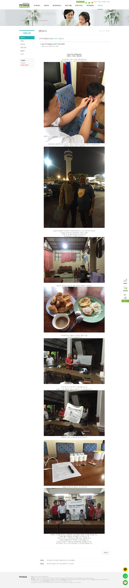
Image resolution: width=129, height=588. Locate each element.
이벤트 (22, 41)
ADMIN (79, 582)
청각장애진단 (90, 5)
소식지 (22, 54)
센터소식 (22, 37)
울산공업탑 (104, 1)
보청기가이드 (79, 5)
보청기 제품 (68, 5)
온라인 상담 (23, 47)
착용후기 (22, 51)
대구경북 (95, 1)
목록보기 (106, 552)
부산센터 (33, 579)
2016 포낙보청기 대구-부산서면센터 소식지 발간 (60, 564)
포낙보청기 (37, 5)
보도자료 (22, 44)
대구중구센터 (63, 579)
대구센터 (33, 578)
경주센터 (108, 1)
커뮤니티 (100, 5)
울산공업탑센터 (46, 581)
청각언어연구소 (57, 5)
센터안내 (46, 5)
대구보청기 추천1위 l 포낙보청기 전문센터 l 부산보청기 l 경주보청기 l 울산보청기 (24, 6)
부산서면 (99, 1)
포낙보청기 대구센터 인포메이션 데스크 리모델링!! (61, 560)
